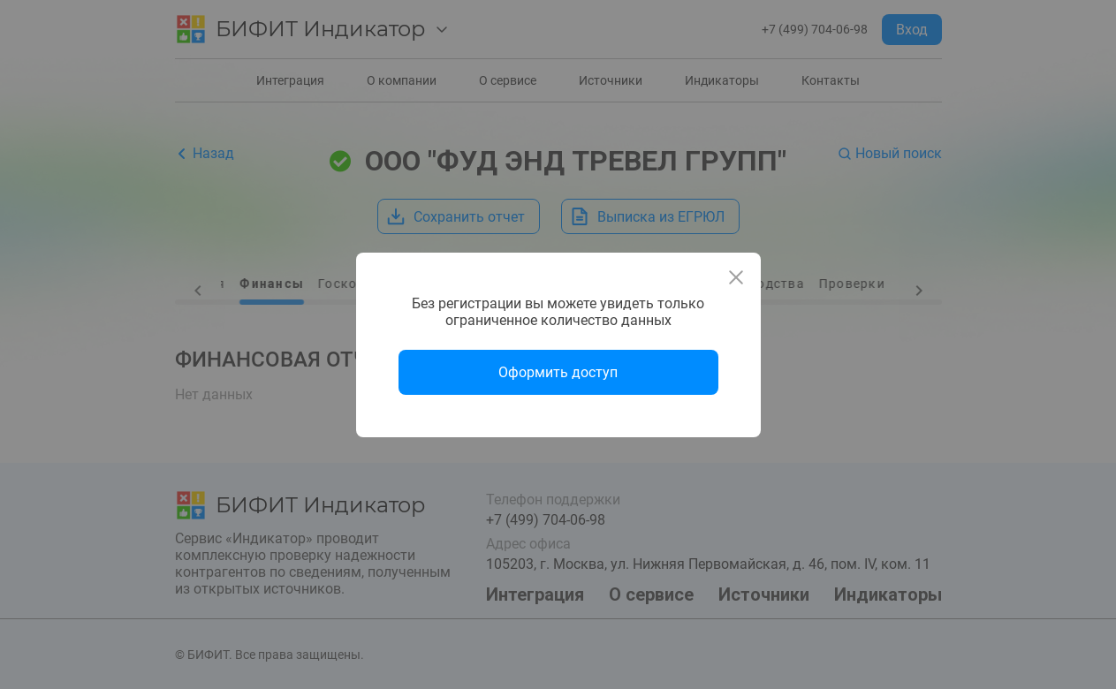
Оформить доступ (558, 372)
